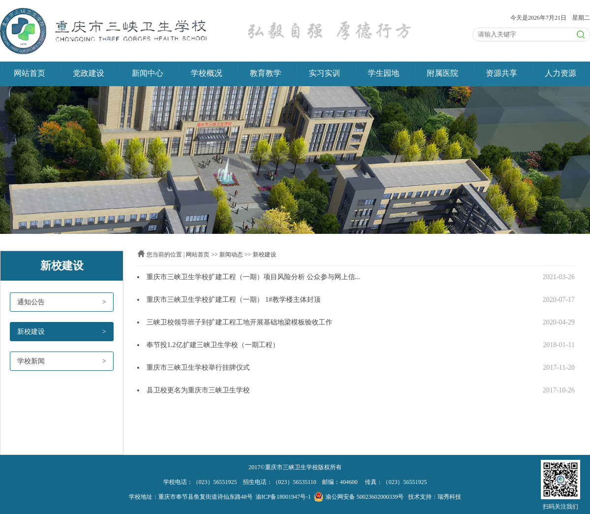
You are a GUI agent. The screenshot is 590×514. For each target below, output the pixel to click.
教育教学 (265, 73)
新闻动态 (231, 254)
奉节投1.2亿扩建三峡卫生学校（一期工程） (213, 345)
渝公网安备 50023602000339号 (359, 497)
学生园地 (383, 73)
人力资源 (560, 73)
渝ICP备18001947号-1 (283, 496)
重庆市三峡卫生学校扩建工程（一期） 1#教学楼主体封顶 (234, 299)
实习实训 (324, 73)
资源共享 (501, 73)
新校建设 (264, 254)
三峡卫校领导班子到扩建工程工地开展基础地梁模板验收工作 (239, 322)
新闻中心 (147, 73)
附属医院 (442, 73)
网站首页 (29, 73)
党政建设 (88, 73)
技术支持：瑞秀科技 (434, 496)
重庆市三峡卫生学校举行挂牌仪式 (198, 367)
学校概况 (206, 73)
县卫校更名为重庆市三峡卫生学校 (198, 390)
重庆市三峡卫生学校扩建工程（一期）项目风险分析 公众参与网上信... (253, 277)
